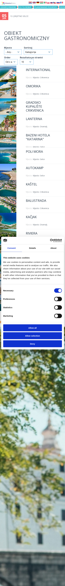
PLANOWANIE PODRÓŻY (45, 7)
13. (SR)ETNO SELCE (19, 16)
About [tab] (53, 248)
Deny (32, 344)
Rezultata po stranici (31, 57)
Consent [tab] (11, 248)
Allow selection (32, 336)
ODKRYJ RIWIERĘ (8, 7)
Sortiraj (28, 47)
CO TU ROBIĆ (25, 7)
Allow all (32, 328)
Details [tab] (32, 248)
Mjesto (8, 47)
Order (7, 57)
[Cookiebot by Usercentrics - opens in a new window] (50, 240)
